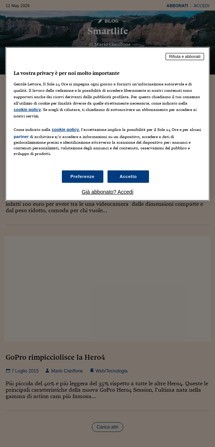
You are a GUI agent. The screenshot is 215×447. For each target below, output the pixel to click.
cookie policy (27, 109)
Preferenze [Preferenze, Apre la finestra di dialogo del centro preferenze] (83, 176)
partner (21, 136)
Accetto (128, 176)
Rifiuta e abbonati (185, 56)
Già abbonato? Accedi (108, 192)
